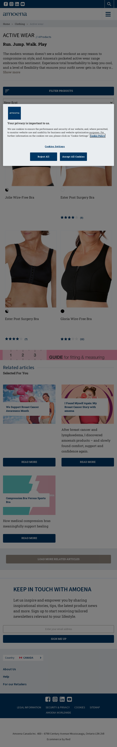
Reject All (43, 156)
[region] (58, 135)
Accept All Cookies (73, 156)
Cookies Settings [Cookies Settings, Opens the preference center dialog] (55, 146)
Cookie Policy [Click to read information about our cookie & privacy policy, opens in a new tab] (97, 135)
